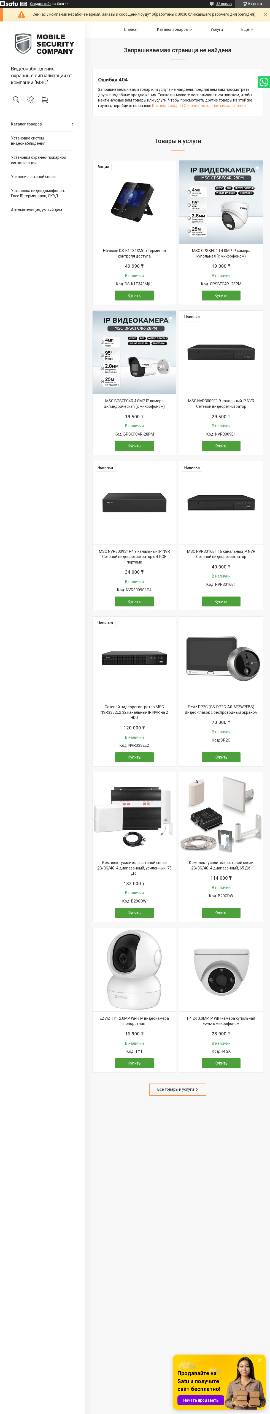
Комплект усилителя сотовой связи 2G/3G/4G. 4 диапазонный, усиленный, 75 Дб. (134, 868)
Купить (134, 295)
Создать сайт (40, 4)
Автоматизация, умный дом (36, 210)
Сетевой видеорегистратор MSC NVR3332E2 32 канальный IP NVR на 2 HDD (134, 712)
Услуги (216, 29)
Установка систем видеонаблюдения (28, 141)
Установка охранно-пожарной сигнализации (38, 160)
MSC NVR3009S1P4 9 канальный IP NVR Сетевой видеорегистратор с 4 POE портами (134, 556)
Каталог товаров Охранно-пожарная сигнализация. (199, 105)
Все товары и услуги (175, 1089)
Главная (131, 29)
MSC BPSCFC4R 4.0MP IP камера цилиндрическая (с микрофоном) (134, 404)
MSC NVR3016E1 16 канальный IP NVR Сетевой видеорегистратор (221, 554)
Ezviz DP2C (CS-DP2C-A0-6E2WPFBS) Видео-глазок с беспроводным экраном (221, 710)
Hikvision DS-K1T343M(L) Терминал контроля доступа (134, 253)
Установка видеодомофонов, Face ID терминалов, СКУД (38, 193)
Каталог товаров (26, 124)
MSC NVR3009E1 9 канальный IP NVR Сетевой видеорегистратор (221, 404)
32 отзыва (224, 4)
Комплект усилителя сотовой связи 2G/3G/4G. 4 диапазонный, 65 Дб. (221, 865)
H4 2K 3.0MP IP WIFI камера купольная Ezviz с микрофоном (221, 1021)
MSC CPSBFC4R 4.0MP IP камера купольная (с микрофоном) (221, 253)
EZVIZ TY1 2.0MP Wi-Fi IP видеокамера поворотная (134, 1021)
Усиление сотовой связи (33, 176)
